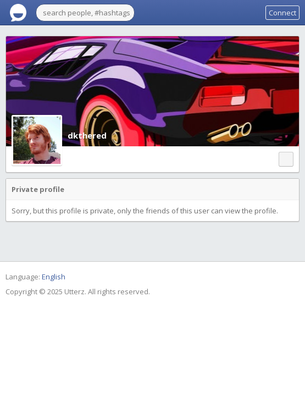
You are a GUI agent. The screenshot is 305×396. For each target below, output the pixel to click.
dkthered (87, 135)
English (53, 277)
